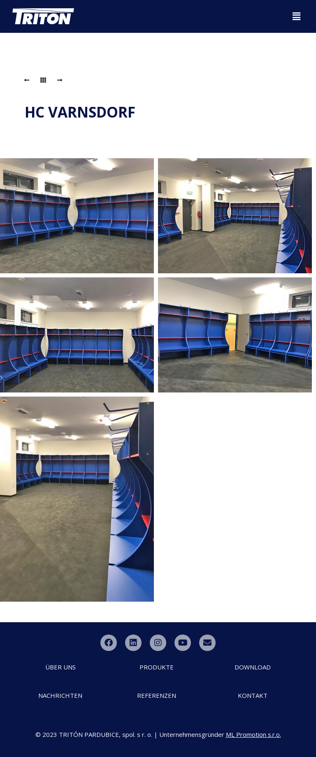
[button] (297, 16)
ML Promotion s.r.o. (253, 734)
